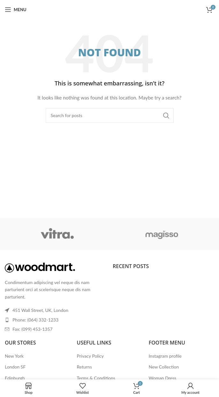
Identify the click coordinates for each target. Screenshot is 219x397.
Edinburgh (15, 378)
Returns (84, 366)
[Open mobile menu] (15, 9)
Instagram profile (165, 356)
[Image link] (40, 267)
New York (14, 356)
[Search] (110, 115)
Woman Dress (162, 378)
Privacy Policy (90, 356)
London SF (15, 366)
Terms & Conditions (96, 378)
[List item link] (55, 319)
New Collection (164, 366)
